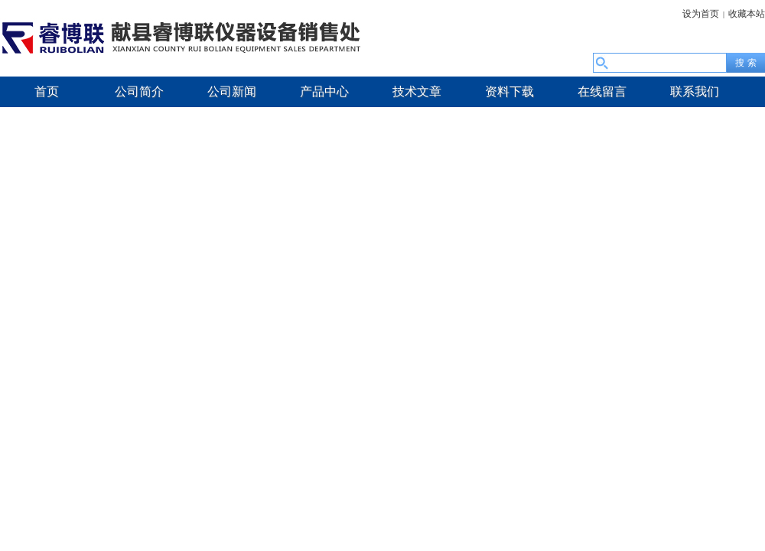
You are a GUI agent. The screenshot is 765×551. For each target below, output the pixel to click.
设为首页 (700, 13)
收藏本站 (746, 13)
